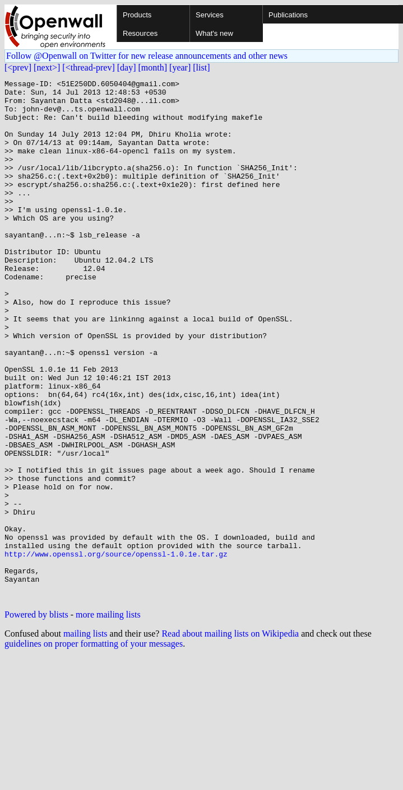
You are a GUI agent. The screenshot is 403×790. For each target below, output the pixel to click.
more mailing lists (108, 718)
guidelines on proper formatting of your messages (93, 747)
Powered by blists (36, 718)
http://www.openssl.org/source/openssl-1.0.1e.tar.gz (116, 649)
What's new (214, 33)
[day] (126, 67)
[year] (180, 67)
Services (210, 15)
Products (137, 15)
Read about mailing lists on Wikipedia (230, 737)
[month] (153, 67)
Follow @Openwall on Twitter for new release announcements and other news (147, 55)
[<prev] (17, 67)
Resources (140, 33)
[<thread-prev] (88, 67)
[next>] (47, 67)
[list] (201, 67)
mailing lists (85, 737)
